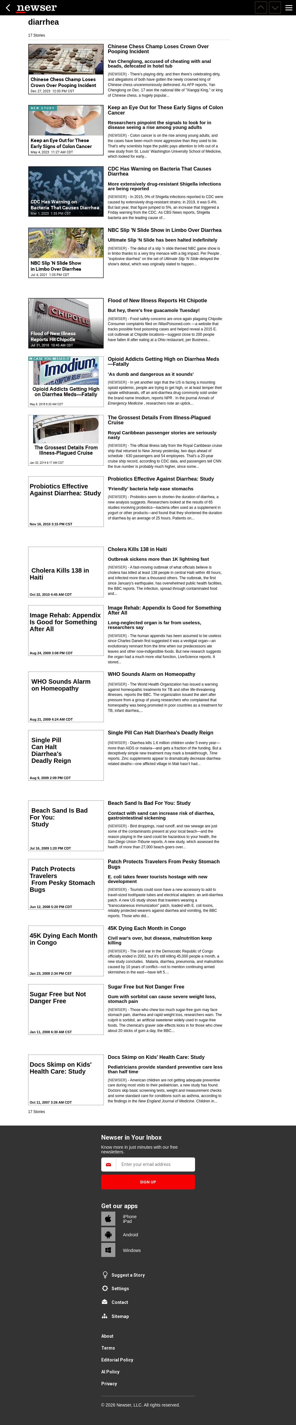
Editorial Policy (117, 1359)
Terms (108, 1348)
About (107, 1336)
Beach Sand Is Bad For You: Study (149, 803)
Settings (120, 1288)
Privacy (109, 1383)
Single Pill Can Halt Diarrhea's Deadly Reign (160, 732)
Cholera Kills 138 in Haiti (137, 549)
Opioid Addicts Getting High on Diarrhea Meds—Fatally (163, 361)
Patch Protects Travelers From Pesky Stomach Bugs (164, 864)
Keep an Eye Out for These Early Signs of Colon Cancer (165, 110)
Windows (132, 1250)
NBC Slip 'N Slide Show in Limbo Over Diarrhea (165, 230)
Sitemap (120, 1316)
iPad (127, 1221)
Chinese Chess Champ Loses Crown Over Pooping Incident (158, 48)
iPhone (130, 1216)
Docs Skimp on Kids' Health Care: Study (156, 1057)
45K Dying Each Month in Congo (147, 928)
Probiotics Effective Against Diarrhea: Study (161, 479)
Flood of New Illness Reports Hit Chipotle (157, 300)
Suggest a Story (128, 1275)
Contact (120, 1302)
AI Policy (110, 1371)
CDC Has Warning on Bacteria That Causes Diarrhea (159, 171)
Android (130, 1234)
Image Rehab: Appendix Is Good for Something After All (164, 610)
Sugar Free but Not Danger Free (146, 986)
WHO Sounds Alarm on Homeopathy (151, 674)
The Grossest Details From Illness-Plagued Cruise (159, 420)
